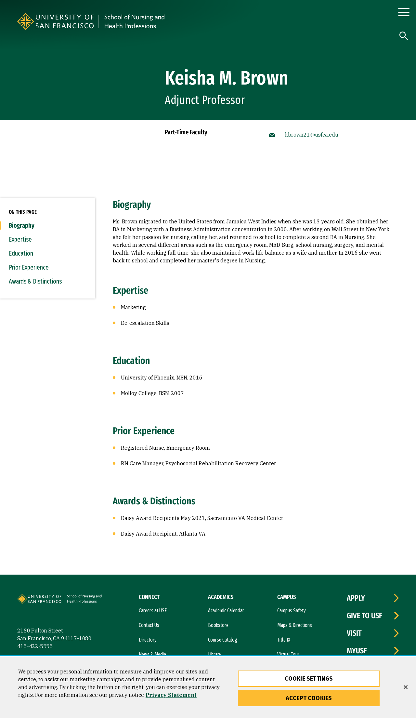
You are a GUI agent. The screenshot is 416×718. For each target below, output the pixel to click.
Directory (148, 640)
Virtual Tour (288, 654)
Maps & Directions (294, 625)
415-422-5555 (35, 646)
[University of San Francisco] (95, 21)
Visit (354, 633)
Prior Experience (29, 267)
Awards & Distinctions (35, 281)
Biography (21, 225)
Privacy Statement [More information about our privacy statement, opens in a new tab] (171, 695)
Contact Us (149, 625)
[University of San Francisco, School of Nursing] (178, 21)
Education (21, 253)
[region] (208, 687)
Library (214, 654)
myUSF (357, 651)
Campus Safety (291, 610)
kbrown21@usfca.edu (311, 134)
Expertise (20, 239)
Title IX (283, 640)
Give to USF (364, 615)
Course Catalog (222, 640)
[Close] (405, 687)
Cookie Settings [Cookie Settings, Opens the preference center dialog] (309, 678)
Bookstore (218, 625)
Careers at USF (153, 610)
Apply (356, 598)
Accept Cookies (309, 698)
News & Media (152, 654)
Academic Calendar (226, 610)
